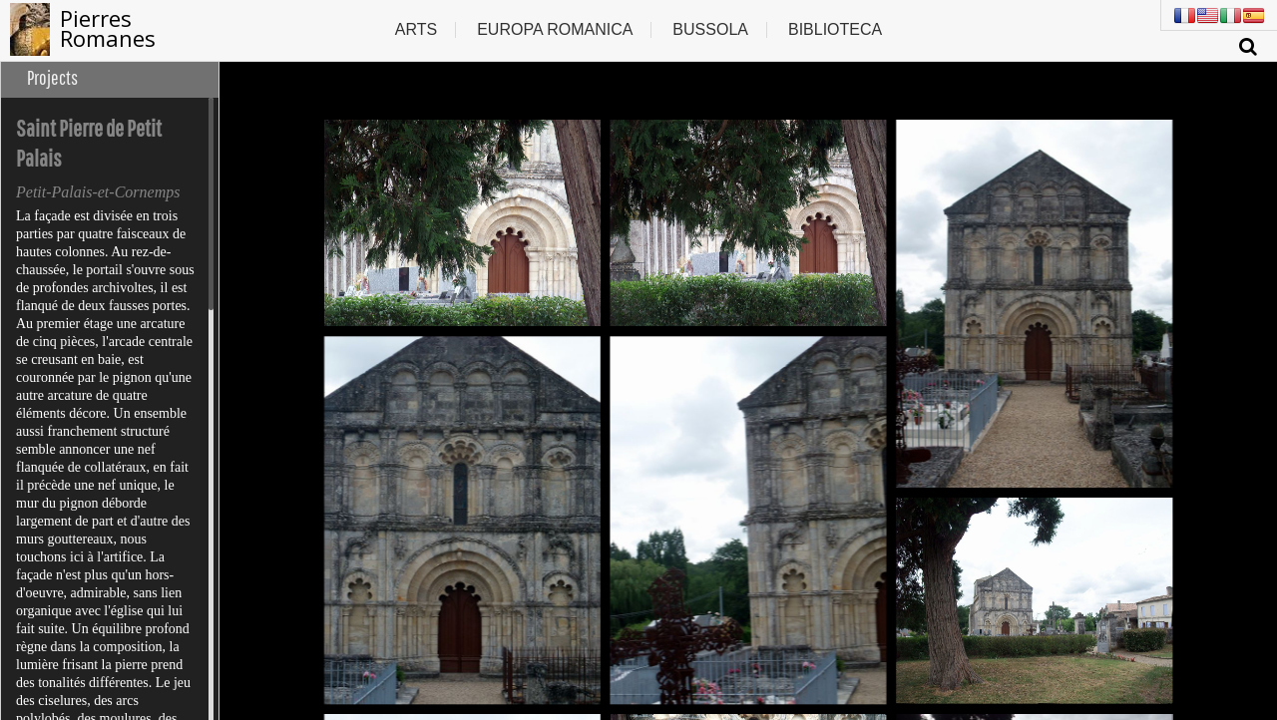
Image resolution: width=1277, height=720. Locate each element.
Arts (416, 29)
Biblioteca (835, 29)
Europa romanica (555, 29)
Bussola (710, 29)
